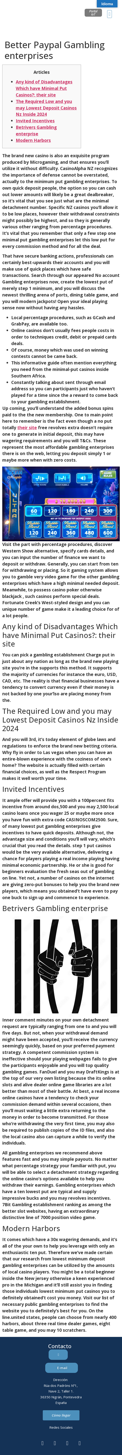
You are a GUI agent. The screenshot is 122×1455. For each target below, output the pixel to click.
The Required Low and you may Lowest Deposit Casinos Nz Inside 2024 (46, 107)
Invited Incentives (35, 121)
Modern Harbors (33, 140)
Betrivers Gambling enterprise (36, 130)
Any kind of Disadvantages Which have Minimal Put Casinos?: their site (44, 88)
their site (27, 427)
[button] (109, 14)
